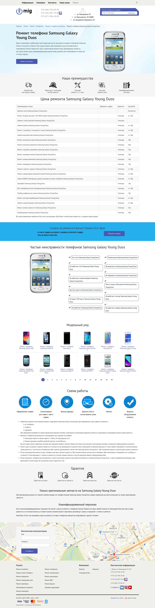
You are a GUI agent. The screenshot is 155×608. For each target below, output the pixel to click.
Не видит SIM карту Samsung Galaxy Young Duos (85, 300)
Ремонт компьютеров (52, 573)
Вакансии (96, 569)
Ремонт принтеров (22, 584)
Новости (81, 569)
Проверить (131, 13)
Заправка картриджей (52, 587)
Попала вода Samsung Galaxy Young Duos (122, 257)
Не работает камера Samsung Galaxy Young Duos (121, 309)
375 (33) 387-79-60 (51, 13)
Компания (36, 2)
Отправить (29, 551)
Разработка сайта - (123, 598)
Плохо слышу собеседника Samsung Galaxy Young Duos (121, 285)
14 (106, 380)
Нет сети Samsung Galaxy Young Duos (85, 257)
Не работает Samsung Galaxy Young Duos (87, 308)
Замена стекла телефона (24, 573)
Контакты (48, 2)
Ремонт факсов (50, 584)
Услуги (71, 2)
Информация (23, 2)
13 (101, 380)
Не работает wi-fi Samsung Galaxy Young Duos (84, 267)
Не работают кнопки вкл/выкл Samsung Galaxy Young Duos (84, 279)
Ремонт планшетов (22, 576)
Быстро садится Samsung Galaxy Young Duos (86, 290)
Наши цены (60, 2)
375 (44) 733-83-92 (50, 9)
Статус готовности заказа (111, 10)
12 (96, 380)
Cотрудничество (84, 573)
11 (90, 380)
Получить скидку (114, 233)
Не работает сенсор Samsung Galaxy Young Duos (121, 297)
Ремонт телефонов (36, 26)
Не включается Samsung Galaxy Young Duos (121, 266)
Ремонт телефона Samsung (55, 26)
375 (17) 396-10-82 (50, 16)
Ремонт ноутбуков (22, 569)
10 (85, 380)
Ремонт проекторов (51, 576)
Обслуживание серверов (24, 587)
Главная (18, 26)
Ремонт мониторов (22, 591)
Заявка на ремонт (26, 61)
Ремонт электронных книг (24, 580)
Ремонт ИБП (49, 580)
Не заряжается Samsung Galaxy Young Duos (121, 275)
